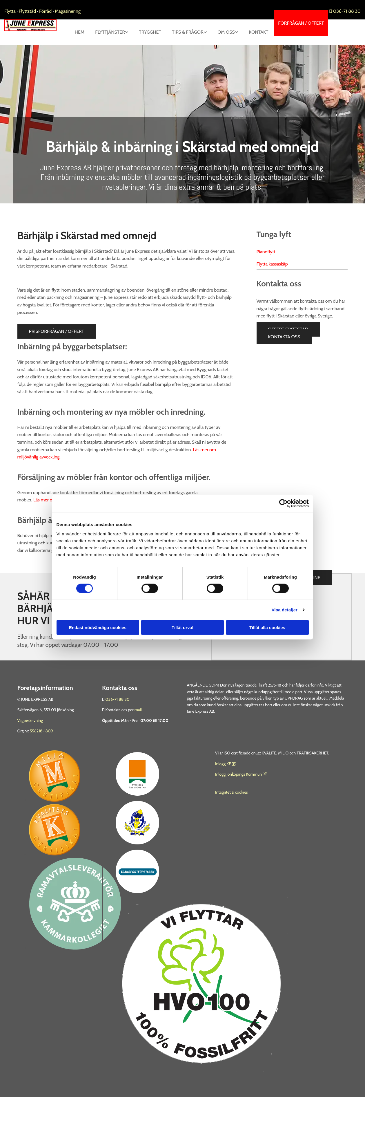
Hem (106, 32)
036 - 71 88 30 (96, 662)
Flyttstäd (28, 11)
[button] (301, 23)
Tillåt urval (182, 627)
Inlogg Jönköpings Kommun (241, 799)
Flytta (10, 11)
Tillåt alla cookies (267, 627)
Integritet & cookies (231, 817)
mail (138, 735)
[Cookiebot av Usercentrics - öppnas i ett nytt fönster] (283, 503)
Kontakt (258, 57)
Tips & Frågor (217, 32)
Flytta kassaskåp (272, 289)
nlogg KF (223, 789)
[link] (139, 32)
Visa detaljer (284, 609)
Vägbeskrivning (30, 745)
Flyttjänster (138, 32)
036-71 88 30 (345, 11)
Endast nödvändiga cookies (97, 627)
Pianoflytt (266, 277)
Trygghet (178, 32)
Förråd (46, 11)
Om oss (256, 32)
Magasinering (68, 11)
